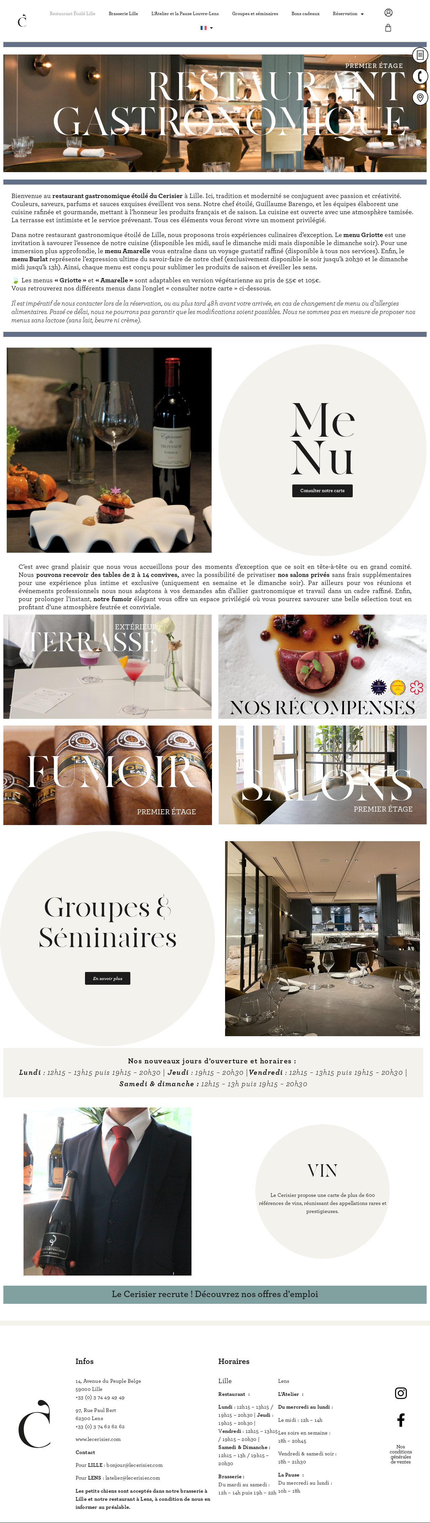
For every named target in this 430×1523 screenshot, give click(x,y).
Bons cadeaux (305, 13)
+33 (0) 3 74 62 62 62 (100, 1426)
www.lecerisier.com (98, 1439)
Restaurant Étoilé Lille (72, 13)
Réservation (348, 14)
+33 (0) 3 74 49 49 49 (100, 1397)
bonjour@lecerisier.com (134, 1465)
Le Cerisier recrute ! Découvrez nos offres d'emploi (215, 1294)
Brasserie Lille (123, 13)
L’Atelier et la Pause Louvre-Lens (185, 13)
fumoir (122, 599)
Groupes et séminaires (255, 13)
